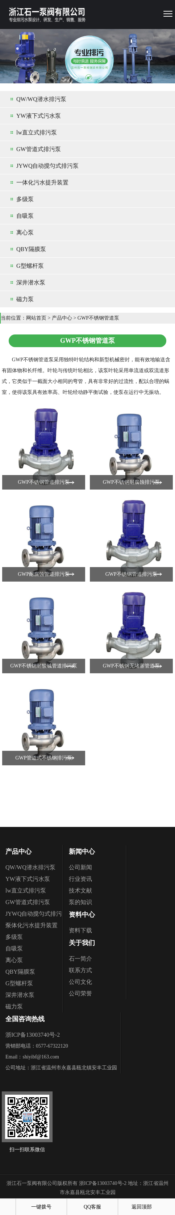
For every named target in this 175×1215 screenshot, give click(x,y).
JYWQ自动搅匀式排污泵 (47, 166)
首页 (8, 1207)
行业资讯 (80, 879)
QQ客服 (92, 1207)
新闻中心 (82, 851)
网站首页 (36, 318)
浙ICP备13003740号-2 (32, 1035)
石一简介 (80, 959)
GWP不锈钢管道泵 (98, 318)
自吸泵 (25, 216)
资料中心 (82, 914)
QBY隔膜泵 (31, 249)
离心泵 (25, 232)
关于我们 (82, 942)
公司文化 (80, 982)
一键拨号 (41, 1207)
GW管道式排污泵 (38, 149)
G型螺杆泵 (30, 266)
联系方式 (80, 970)
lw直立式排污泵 (36, 132)
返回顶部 (142, 1207)
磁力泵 (25, 299)
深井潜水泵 (30, 282)
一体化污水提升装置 (42, 182)
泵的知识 (80, 902)
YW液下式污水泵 (38, 116)
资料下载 (80, 930)
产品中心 (62, 318)
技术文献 (80, 890)
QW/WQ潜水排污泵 (41, 99)
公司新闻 (80, 867)
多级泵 (25, 199)
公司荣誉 (80, 993)
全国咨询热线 (25, 1019)
